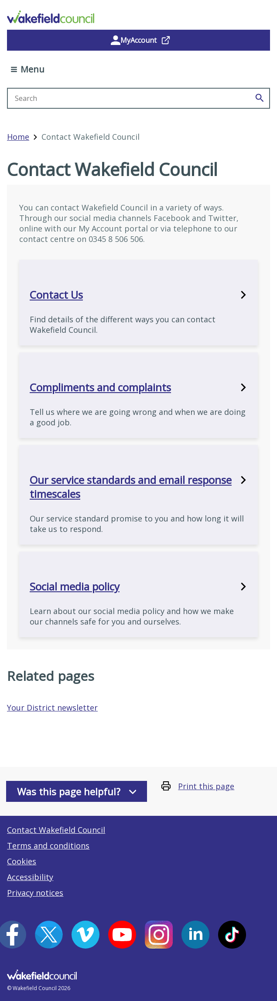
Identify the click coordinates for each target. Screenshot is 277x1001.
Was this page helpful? (77, 791)
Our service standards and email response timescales (138, 487)
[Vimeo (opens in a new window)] (85, 935)
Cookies (21, 861)
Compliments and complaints (138, 387)
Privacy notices (35, 892)
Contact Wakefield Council (56, 830)
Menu (27, 69)
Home (18, 136)
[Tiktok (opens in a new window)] (232, 935)
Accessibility (30, 877)
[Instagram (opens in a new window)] (159, 935)
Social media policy (138, 587)
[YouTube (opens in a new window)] (122, 935)
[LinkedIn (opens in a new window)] (195, 935)
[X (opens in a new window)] (49, 935)
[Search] (259, 98)
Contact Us (138, 295)
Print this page (206, 786)
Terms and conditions (48, 845)
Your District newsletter (52, 707)
